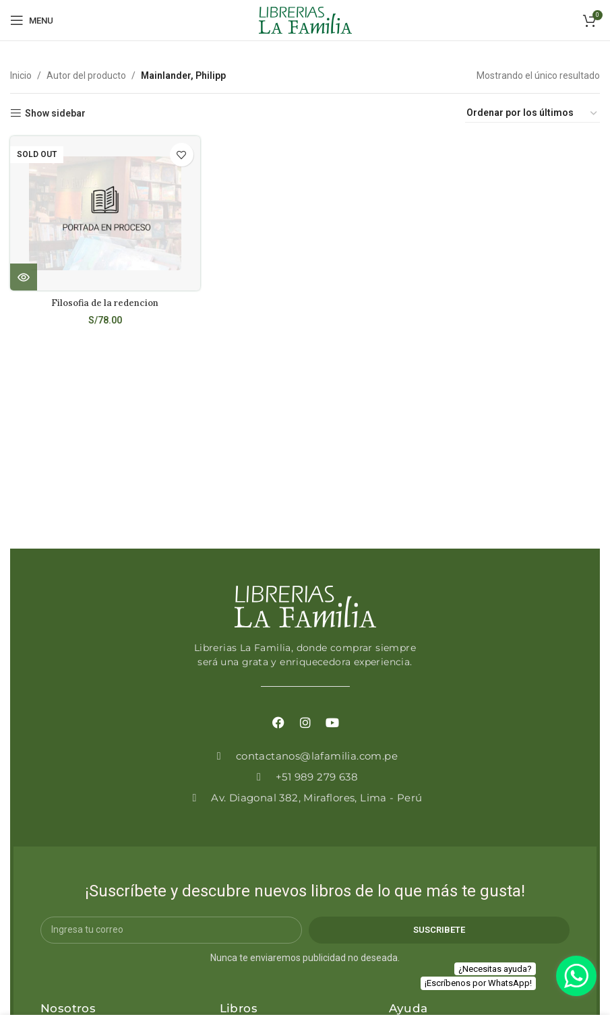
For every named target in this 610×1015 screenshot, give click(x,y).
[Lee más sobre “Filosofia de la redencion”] (23, 275)
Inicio (21, 75)
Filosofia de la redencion (104, 301)
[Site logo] (305, 19)
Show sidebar (55, 113)
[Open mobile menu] (31, 20)
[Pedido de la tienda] (532, 113)
